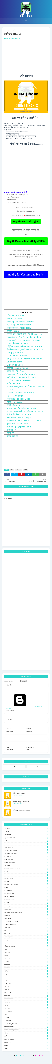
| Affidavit (19, 315)
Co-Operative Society (26, 850)
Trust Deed (26, 927)
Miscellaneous (26, 878)
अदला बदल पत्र (12, 436)
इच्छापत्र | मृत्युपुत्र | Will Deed (21, 802)
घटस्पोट (10, 343)
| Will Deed (25, 426)
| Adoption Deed (22, 324)
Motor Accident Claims (26, 884)
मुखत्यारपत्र (11, 374)
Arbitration (26, 841)
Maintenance (26, 872)
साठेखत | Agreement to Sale (21, 810)
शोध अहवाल (12, 417)
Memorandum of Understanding (26, 875)
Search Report (26, 918)
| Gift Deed (20, 371)
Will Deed (26, 934)
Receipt (26, 903)
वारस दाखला (12, 420)
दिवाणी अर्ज (26, 965)
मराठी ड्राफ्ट (18, 469)
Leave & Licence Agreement (21, 392)
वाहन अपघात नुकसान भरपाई (18, 386)
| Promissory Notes (26, 408)
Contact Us (29, 729)
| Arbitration (25, 327)
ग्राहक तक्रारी (12, 340)
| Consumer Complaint (29, 340)
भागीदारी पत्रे (12, 377)
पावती (9, 405)
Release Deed (26, 909)
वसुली (9, 402)
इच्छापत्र (10, 430)
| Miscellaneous (20, 368)
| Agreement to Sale (23, 321)
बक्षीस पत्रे (11, 371)
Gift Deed (26, 865)
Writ (27, 750)
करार (9, 318)
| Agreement (17, 318)
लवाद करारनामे (13, 328)
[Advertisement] (28, 56)
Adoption (26, 828)
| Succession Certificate (29, 420)
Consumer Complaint (26, 853)
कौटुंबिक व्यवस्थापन (14, 346)
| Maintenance (19, 355)
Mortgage (26, 881)
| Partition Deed (23, 380)
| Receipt (16, 405)
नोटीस (9, 383)
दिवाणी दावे (26, 968)
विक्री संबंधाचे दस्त (14, 414)
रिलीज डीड (11, 399)
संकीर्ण (9, 368)
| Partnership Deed (26, 377)
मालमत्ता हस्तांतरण (14, 411)
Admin (6, 38)
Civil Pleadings (26, 847)
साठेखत (10, 322)
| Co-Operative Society (29, 337)
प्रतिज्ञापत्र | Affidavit (19, 793)
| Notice (16, 383)
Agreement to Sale (26, 838)
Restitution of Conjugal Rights (26, 912)
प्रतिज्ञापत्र (10, 315)
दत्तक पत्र (10, 325)
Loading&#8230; (16, 611)
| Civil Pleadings (34, 334)
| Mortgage (17, 395)
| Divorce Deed (20, 343)
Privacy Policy (10, 731)
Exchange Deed (15, 364)
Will (26, 931)
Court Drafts (20, 1056)
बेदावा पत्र (10, 433)
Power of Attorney (26, 896)
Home (5, 30)
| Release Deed (22, 398)
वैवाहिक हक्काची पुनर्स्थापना (17, 349)
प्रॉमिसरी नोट (12, 408)
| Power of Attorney (25, 374)
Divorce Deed (26, 856)
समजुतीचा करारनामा (15, 359)
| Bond (16, 331)
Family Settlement (26, 862)
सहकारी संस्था (12, 337)
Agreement (9, 750)
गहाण (9, 396)
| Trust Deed (22, 423)
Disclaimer (29, 731)
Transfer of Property (26, 924)
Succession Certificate (26, 921)
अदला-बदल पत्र (26, 937)
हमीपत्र (10, 30)
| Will (15, 429)
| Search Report (24, 417)
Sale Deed (26, 915)
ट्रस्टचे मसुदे (11, 424)
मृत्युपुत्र (26, 1005)
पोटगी (9, 356)
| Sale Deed (26, 414)
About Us (8, 729)
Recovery (26, 906)
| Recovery (17, 402)
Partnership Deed (26, 893)
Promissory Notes (26, 900)
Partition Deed (26, 890)
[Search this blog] (12, 681)
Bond (11, 469)
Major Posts (30, 747)
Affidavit (26, 831)
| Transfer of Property (32, 411)
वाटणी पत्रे (11, 380)
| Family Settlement (32, 346)
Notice (26, 887)
